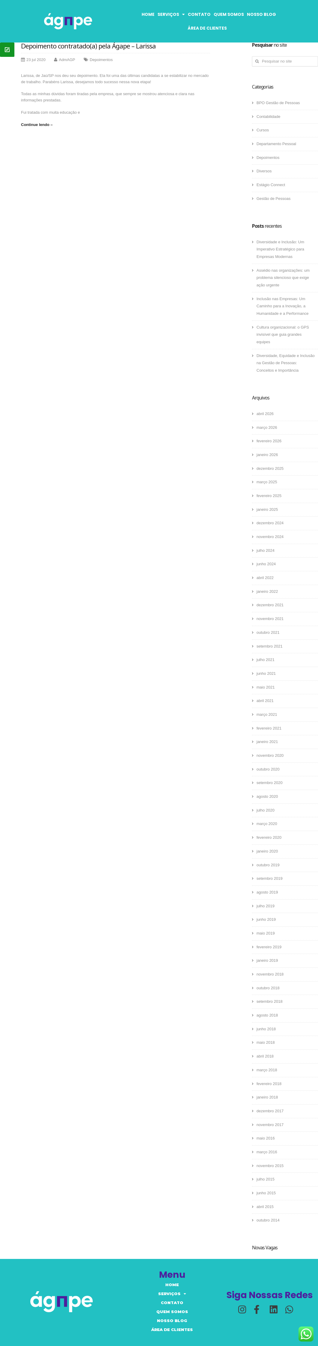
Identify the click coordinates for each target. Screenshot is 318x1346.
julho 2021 (265, 659)
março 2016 (266, 1152)
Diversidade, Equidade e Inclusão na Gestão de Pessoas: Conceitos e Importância (285, 363)
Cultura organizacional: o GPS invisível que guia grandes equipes (282, 334)
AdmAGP (67, 59)
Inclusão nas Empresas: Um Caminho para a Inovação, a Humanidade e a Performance (282, 306)
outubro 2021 (268, 632)
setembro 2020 (269, 782)
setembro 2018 (269, 1001)
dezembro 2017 (270, 1111)
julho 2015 (265, 1179)
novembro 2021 (270, 618)
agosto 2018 (267, 1015)
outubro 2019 (268, 865)
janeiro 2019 (267, 960)
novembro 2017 (270, 1124)
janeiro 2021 (267, 741)
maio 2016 (265, 1138)
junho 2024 (266, 564)
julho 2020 (265, 810)
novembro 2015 (270, 1165)
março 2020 (266, 823)
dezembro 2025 (270, 468)
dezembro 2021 (270, 605)
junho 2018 (266, 1029)
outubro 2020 (268, 769)
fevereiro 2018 (268, 1083)
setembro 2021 (269, 646)
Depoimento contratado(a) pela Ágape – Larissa (88, 45)
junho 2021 (266, 673)
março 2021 (266, 714)
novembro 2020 (270, 755)
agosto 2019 (267, 892)
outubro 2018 (268, 988)
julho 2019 (265, 906)
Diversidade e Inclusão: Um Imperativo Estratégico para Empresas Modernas (280, 249)
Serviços (171, 14)
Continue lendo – (36, 124)
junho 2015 (266, 1193)
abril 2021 (265, 700)
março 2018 (266, 1070)
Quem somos (229, 14)
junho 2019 (266, 919)
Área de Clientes (207, 28)
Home (148, 14)
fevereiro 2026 (268, 441)
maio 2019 (265, 933)
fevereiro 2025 (268, 495)
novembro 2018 (270, 974)
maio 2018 (265, 1042)
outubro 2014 (268, 1220)
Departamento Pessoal (276, 144)
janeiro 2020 (267, 851)
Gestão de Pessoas (273, 198)
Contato (199, 14)
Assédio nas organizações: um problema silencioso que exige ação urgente (283, 277)
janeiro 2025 (267, 509)
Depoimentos (101, 59)
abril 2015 (265, 1206)
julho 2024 (265, 550)
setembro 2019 (269, 878)
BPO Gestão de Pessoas (278, 103)
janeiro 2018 (267, 1097)
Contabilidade (268, 116)
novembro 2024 (270, 536)
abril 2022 (265, 577)
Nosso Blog (261, 14)
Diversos (264, 171)
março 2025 (266, 482)
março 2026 (266, 427)
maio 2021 (265, 687)
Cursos (262, 130)
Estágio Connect (270, 185)
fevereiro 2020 (268, 837)
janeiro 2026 (267, 454)
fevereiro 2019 (268, 947)
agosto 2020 (267, 796)
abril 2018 (265, 1056)
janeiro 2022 (267, 591)
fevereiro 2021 (268, 728)
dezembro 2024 (270, 523)
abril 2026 (265, 413)
